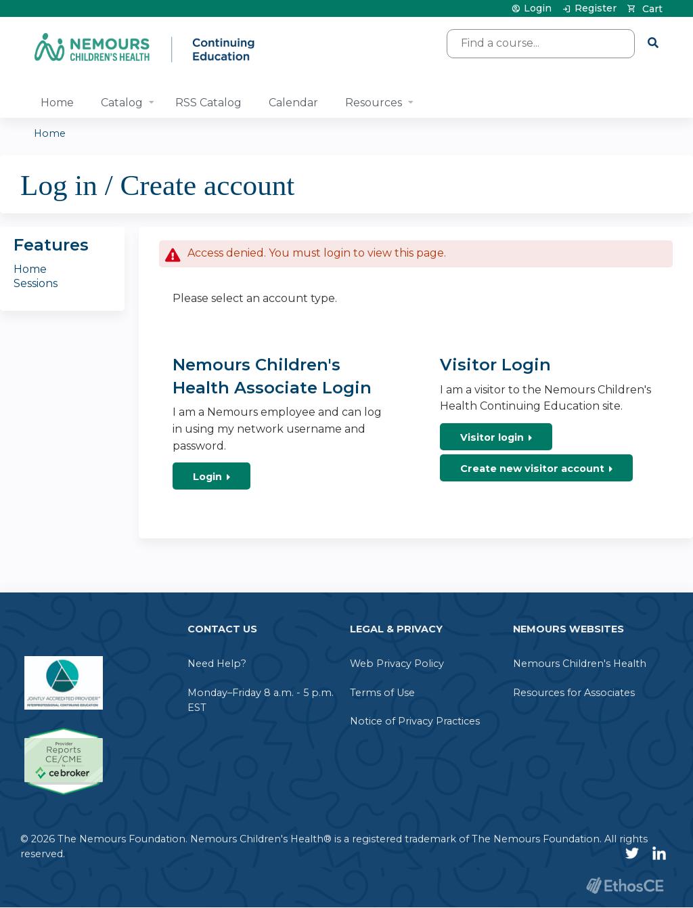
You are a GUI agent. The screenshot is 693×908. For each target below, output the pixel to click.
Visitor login (492, 437)
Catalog (122, 102)
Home (57, 102)
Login (538, 8)
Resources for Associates (574, 693)
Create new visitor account (532, 468)
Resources (373, 102)
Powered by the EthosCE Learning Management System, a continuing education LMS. (625, 885)
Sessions (36, 283)
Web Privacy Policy (397, 663)
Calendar (293, 102)
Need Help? (216, 663)
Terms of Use (382, 693)
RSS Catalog (208, 102)
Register (596, 8)
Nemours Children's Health (579, 663)
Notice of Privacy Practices (415, 721)
